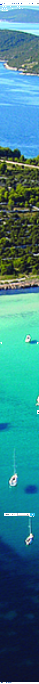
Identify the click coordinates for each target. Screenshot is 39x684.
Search (34, 3)
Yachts (15, 3)
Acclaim (21, 3)
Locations (3, 3)
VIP (36, 3)
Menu (38, 3)
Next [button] (38, 343)
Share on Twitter (38, 413)
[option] (19, 342)
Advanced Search (31, 516)
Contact (28, 3)
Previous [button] (1, 343)
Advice (12, 3)
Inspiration (8, 3)
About (25, 3)
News (19, 3)
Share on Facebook (38, 411)
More (32, 3)
